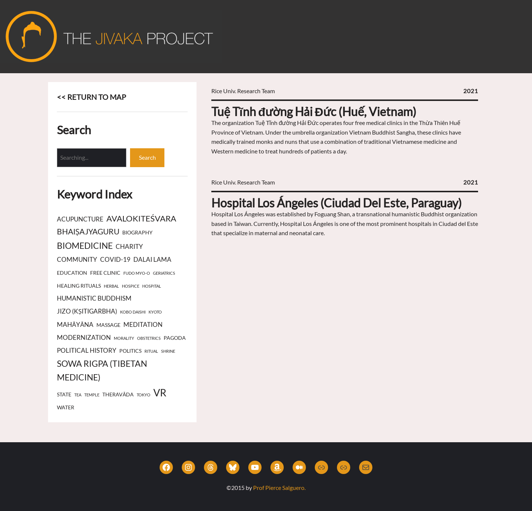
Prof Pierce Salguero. (279, 487)
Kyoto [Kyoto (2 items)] (155, 311)
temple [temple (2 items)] (91, 394)
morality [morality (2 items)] (124, 338)
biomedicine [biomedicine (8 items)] (85, 245)
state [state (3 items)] (64, 394)
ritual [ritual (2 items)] (151, 351)
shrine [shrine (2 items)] (168, 351)
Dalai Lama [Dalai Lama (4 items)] (152, 259)
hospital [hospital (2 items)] (151, 286)
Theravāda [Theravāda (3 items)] (118, 394)
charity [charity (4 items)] (129, 246)
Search (147, 157)
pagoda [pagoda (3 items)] (175, 338)
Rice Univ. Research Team (243, 90)
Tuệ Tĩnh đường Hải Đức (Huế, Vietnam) (313, 111)
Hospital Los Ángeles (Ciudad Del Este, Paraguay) (336, 202)
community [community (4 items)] (77, 259)
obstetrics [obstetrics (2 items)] (149, 338)
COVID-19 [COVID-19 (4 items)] (115, 259)
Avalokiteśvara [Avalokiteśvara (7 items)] (141, 218)
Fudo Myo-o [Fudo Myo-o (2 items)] (136, 273)
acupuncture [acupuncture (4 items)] (80, 219)
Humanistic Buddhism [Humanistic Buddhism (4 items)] (94, 298)
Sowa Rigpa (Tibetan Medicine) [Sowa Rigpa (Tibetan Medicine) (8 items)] (102, 370)
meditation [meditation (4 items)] (143, 324)
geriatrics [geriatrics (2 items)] (164, 273)
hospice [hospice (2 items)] (130, 286)
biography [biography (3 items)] (137, 232)
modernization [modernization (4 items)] (84, 337)
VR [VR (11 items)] (159, 393)
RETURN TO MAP (96, 96)
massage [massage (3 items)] (108, 325)
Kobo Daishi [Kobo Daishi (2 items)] (133, 311)
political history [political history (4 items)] (86, 350)
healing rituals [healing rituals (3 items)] (79, 285)
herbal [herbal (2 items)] (111, 286)
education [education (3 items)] (72, 273)
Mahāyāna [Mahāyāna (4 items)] (75, 324)
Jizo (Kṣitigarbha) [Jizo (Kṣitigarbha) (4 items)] (87, 311)
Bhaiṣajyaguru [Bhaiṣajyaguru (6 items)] (88, 231)
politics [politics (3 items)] (130, 351)
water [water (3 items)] (65, 407)
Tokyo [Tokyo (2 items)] (143, 394)
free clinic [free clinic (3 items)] (105, 273)
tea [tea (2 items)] (77, 394)
